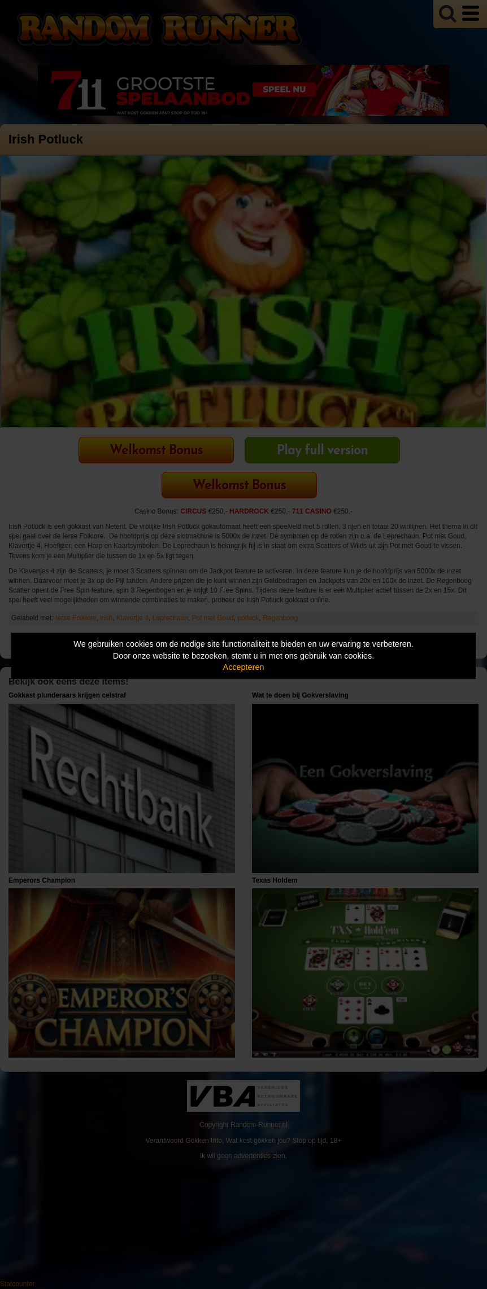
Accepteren (243, 667)
